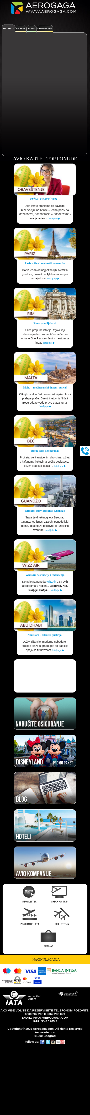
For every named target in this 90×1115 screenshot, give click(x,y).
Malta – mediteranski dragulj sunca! (45, 387)
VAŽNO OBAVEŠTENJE (45, 199)
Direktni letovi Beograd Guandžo (45, 510)
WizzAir (51, 581)
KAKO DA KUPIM (45, 28)
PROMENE (21, 28)
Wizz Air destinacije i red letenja (45, 574)
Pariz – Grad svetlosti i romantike (45, 263)
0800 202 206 (34, 1014)
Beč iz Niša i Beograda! (45, 450)
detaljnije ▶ (54, 218)
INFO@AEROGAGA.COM (50, 1017)
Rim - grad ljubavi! (45, 323)
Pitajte (31, 28)
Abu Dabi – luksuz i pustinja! (45, 635)
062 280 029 (56, 1014)
